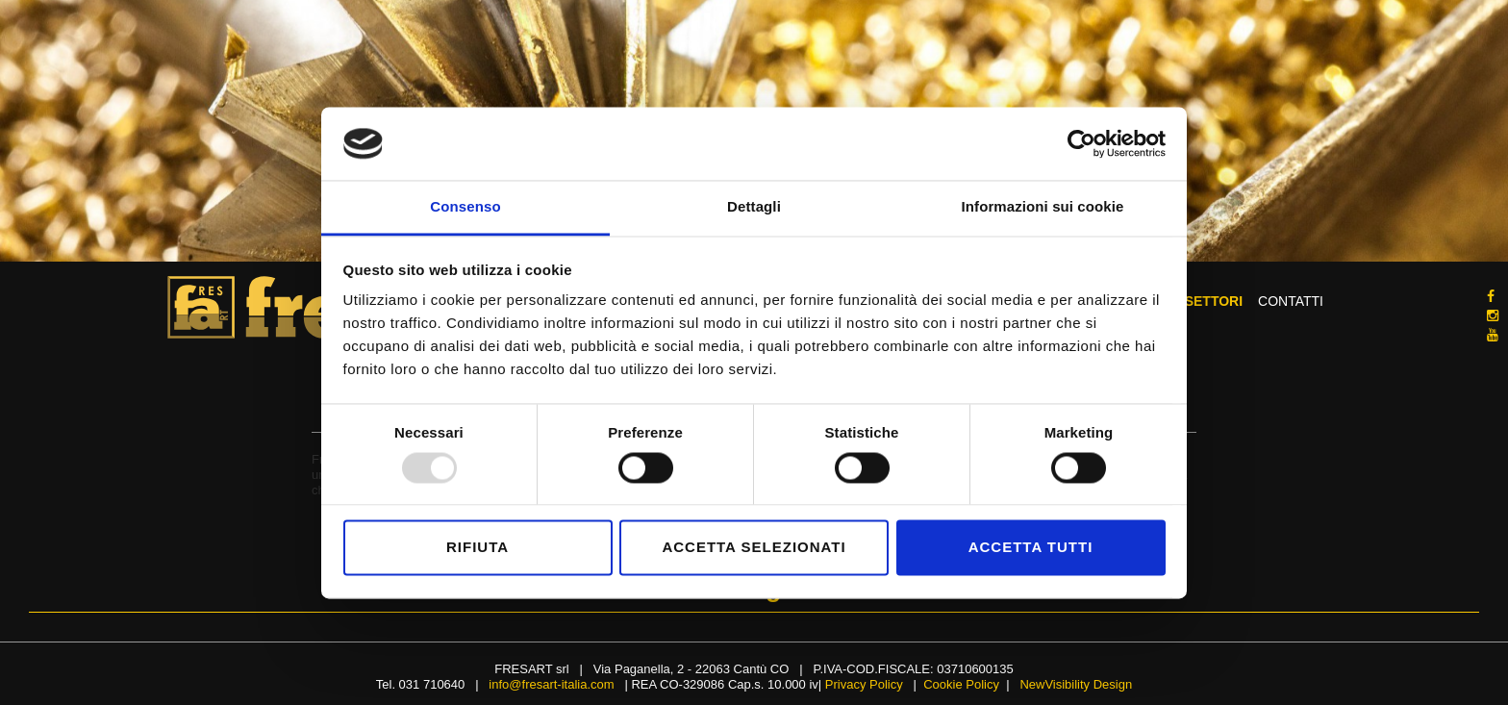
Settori (1214, 303)
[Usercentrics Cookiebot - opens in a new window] (1081, 143)
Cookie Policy (961, 684)
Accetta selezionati (753, 548)
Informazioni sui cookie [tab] (1043, 207)
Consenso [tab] (465, 207)
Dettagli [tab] (754, 207)
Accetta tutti (1030, 548)
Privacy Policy (864, 684)
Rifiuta (477, 548)
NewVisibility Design (1075, 684)
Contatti (1290, 303)
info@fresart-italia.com (551, 684)
